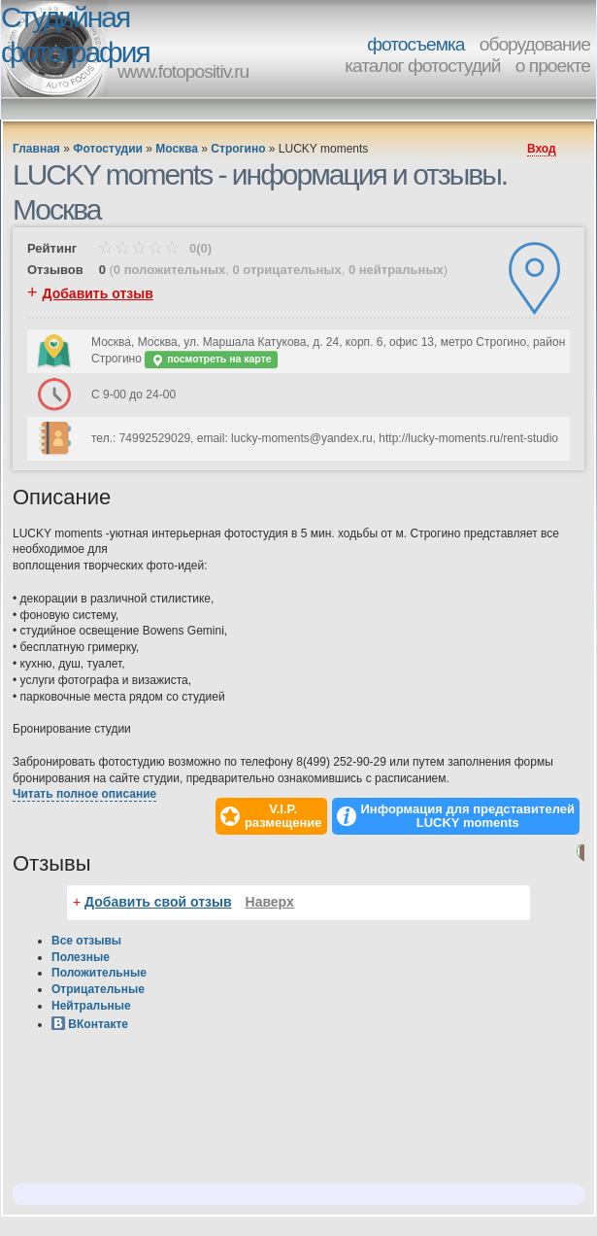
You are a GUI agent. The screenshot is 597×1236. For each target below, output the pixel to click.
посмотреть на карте (210, 360)
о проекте (552, 65)
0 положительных (169, 269)
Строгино (238, 148)
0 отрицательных (286, 269)
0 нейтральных (396, 269)
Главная (36, 148)
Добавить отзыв (98, 293)
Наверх (270, 902)
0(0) (155, 248)
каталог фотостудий (422, 65)
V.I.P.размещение (283, 816)
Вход (541, 148)
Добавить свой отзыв (158, 902)
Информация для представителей (468, 816)
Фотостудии (108, 148)
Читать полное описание (84, 794)
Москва (176, 148)
